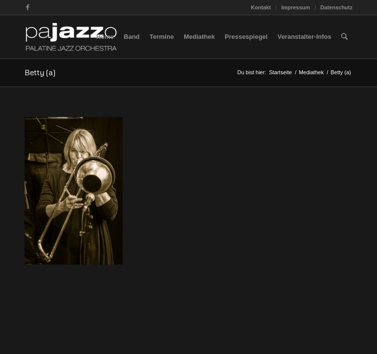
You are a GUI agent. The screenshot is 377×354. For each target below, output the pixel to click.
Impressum (295, 7)
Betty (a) (40, 72)
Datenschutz (336, 7)
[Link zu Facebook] (27, 7)
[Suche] (344, 37)
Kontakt (261, 7)
